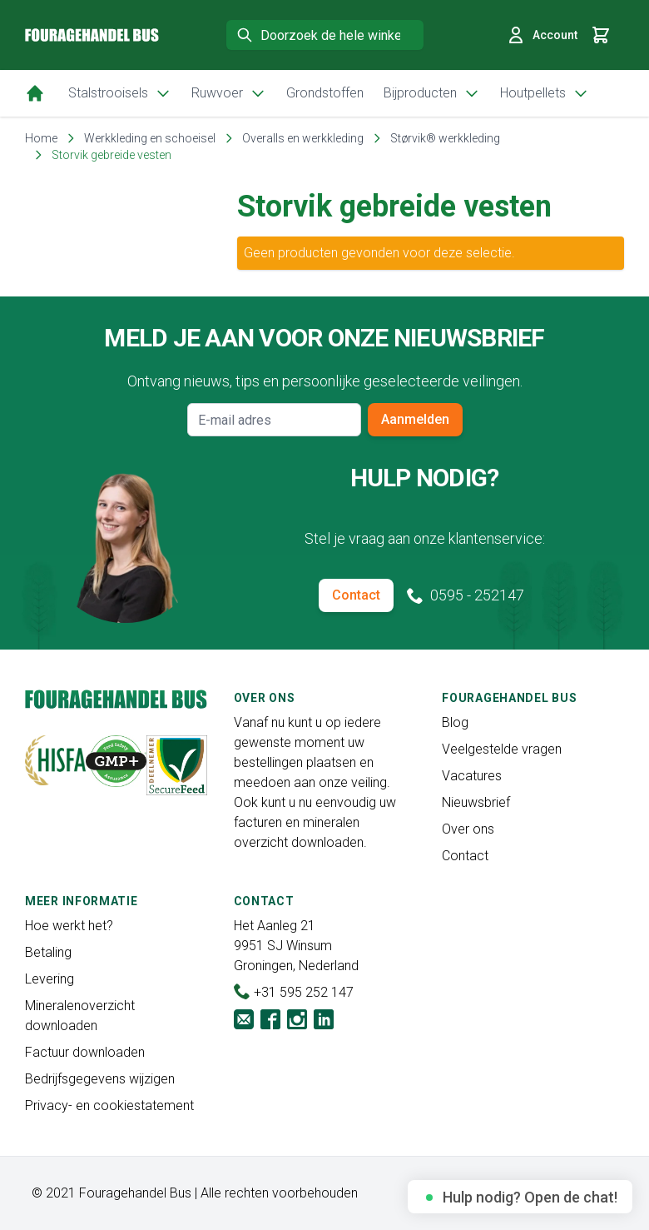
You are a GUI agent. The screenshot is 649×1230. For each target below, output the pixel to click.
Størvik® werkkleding (445, 138)
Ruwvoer (228, 93)
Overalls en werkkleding (303, 138)
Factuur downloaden (85, 1052)
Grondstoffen (325, 93)
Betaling (48, 952)
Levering (49, 979)
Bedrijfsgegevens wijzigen (100, 1079)
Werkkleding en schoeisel (150, 138)
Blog (455, 722)
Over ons (468, 829)
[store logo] (92, 35)
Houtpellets (544, 93)
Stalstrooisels (119, 93)
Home (41, 138)
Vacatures (472, 776)
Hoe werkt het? (69, 926)
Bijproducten (432, 93)
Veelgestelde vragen (502, 749)
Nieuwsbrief (476, 802)
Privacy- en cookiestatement (109, 1105)
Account (541, 35)
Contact (356, 595)
